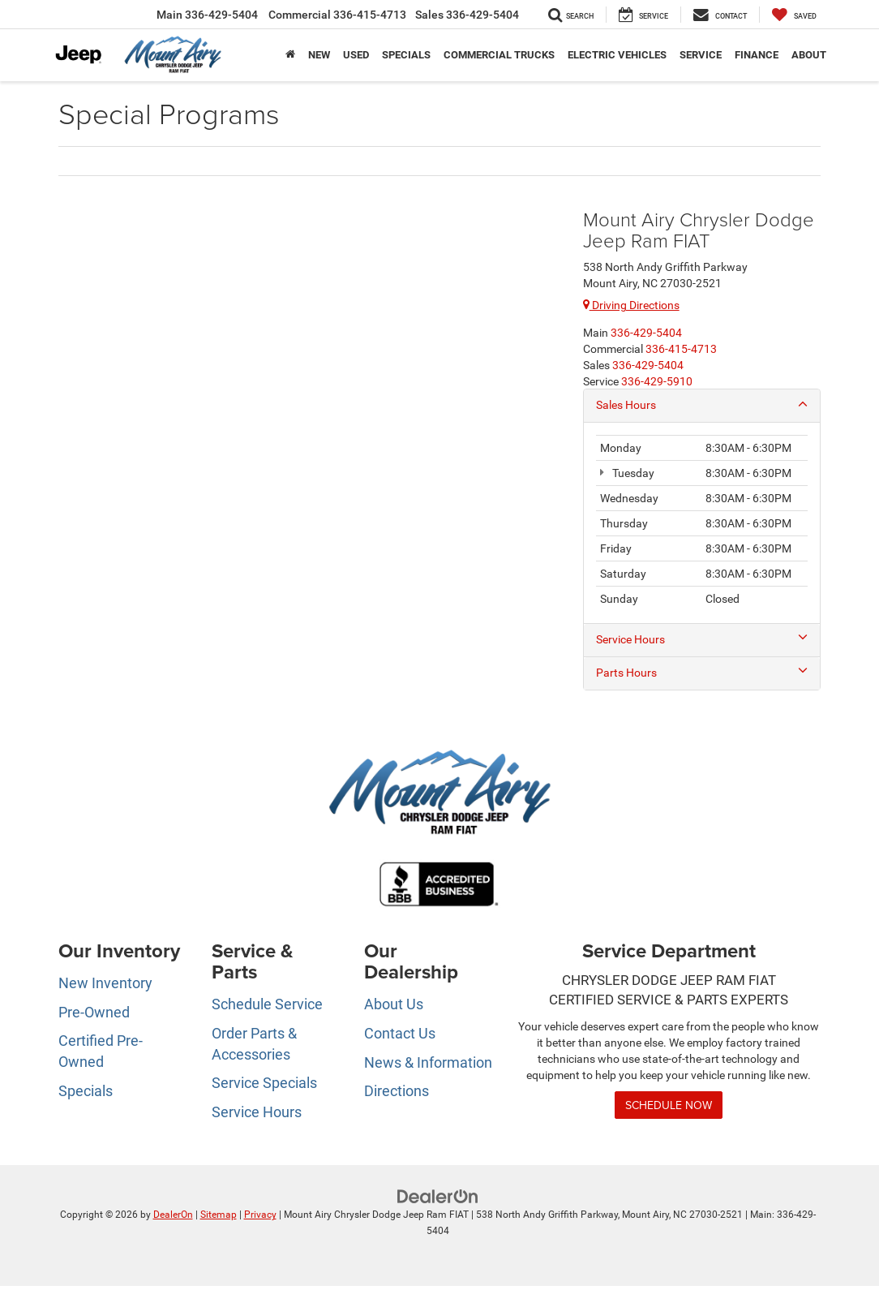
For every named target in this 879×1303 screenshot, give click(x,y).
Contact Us (399, 1034)
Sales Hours (702, 405)
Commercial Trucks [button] (499, 55)
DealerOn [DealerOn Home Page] (173, 1215)
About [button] (808, 55)
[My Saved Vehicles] (794, 14)
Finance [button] (756, 55)
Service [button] (701, 55)
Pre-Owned (94, 1012)
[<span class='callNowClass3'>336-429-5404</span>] (648, 365)
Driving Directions (631, 305)
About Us (393, 1004)
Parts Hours (702, 672)
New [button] (319, 55)
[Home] (290, 55)
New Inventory (105, 983)
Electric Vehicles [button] (617, 55)
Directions (396, 1091)
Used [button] (356, 55)
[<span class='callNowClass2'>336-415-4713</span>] (681, 348)
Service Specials (264, 1083)
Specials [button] (406, 55)
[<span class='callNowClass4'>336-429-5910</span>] (656, 381)
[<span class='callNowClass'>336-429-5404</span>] (646, 332)
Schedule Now (668, 1106)
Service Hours (702, 639)
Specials (85, 1091)
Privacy (260, 1215)
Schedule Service (267, 1004)
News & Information (428, 1063)
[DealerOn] (438, 1196)
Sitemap (218, 1215)
